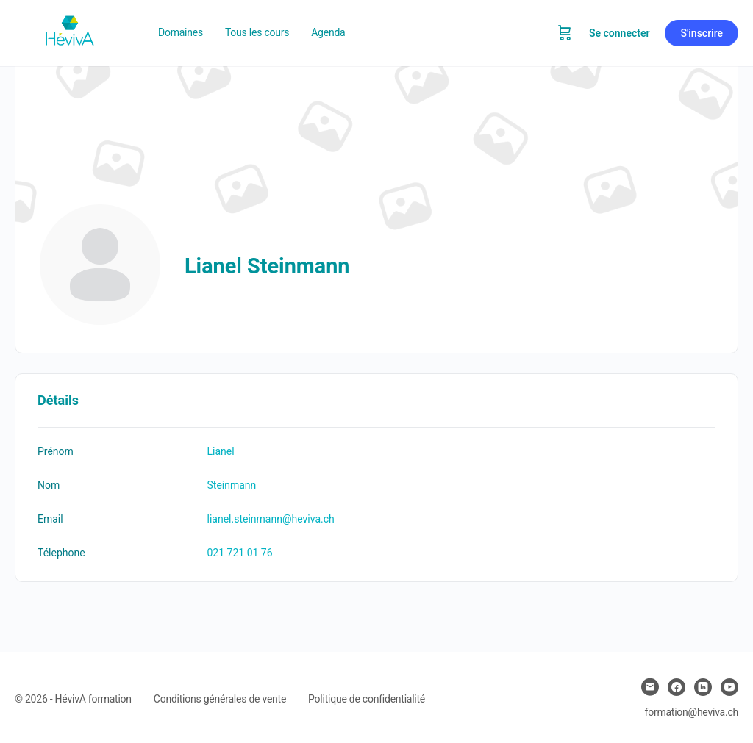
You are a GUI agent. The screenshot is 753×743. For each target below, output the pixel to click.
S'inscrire (701, 33)
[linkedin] (703, 687)
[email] (650, 687)
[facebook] (676, 687)
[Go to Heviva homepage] (70, 31)
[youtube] (729, 687)
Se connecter (619, 33)
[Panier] (564, 33)
